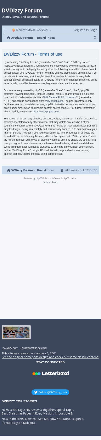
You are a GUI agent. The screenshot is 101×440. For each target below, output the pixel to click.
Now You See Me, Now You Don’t (47, 419)
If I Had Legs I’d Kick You (18, 423)
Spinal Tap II (65, 410)
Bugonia (77, 419)
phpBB (39, 178)
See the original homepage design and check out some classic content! (50, 357)
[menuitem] (91, 30)
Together (49, 410)
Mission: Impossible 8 (57, 413)
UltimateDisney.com (34, 348)
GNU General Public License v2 (59, 97)
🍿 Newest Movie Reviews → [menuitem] (31, 30)
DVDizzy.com (10, 348)
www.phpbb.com (54, 101)
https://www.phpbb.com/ (46, 111)
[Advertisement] (50, 252)
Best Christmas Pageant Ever (21, 413)
